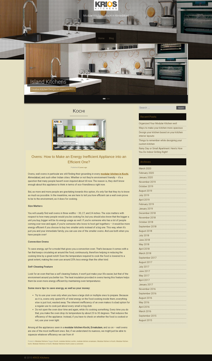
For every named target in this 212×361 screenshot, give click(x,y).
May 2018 (144, 244)
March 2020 (145, 168)
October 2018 (146, 222)
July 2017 (144, 266)
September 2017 (147, 257)
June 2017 (144, 271)
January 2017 (146, 284)
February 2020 (146, 173)
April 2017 (144, 280)
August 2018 (145, 231)
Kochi (56, 341)
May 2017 (144, 275)
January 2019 (146, 208)
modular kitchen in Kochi (114, 173)
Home (101, 38)
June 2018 (144, 240)
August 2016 (145, 298)
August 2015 (145, 320)
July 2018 (144, 235)
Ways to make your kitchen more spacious (161, 127)
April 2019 (144, 199)
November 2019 (147, 181)
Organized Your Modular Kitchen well (158, 123)
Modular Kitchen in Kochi (106, 341)
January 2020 (146, 177)
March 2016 (145, 311)
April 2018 (144, 248)
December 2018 (147, 213)
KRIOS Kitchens (41, 357)
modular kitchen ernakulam (86, 341)
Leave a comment (76, 344)
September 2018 (147, 226)
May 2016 (144, 302)
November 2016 (147, 289)
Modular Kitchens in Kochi (42, 344)
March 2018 (145, 253)
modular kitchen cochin (67, 341)
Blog (111, 38)
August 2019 (145, 190)
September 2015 (147, 315)
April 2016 (144, 306)
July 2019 (144, 195)
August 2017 (145, 262)
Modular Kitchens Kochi (61, 344)
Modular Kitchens (41, 341)
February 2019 (146, 204)
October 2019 (146, 186)
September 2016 (147, 293)
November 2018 (147, 217)
